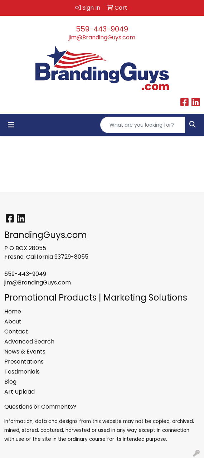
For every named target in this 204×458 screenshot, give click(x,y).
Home (12, 311)
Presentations (24, 361)
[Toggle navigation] (11, 125)
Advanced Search (29, 341)
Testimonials (22, 371)
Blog (10, 381)
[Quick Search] (142, 125)
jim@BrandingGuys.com (102, 37)
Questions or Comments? (40, 407)
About (12, 321)
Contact (16, 331)
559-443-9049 (102, 29)
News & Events (24, 351)
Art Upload (19, 392)
